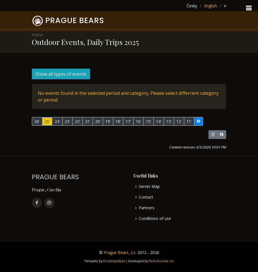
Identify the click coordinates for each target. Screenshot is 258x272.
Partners (146, 208)
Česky (191, 5)
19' (108, 121)
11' (189, 121)
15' (148, 121)
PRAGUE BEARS (74, 20)
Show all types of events (60, 74)
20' (98, 121)
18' (118, 121)
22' (77, 121)
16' (138, 121)
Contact (146, 197)
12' (179, 121)
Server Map (149, 186)
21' (87, 121)
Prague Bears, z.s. (120, 252)
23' (67, 121)
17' (128, 121)
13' (169, 121)
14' (158, 121)
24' (57, 121)
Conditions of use (155, 219)
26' (37, 121)
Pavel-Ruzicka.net (161, 261)
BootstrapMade (114, 261)
